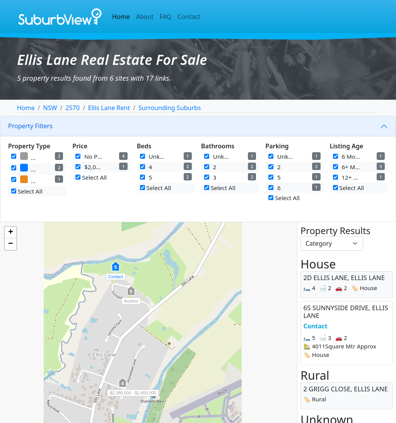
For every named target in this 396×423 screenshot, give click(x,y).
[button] (115, 270)
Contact (189, 16)
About (145, 16)
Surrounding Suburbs (169, 108)
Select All (27, 191)
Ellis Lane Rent (109, 108)
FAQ (165, 16)
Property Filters (30, 126)
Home (121, 16)
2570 (72, 108)
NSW (50, 108)
